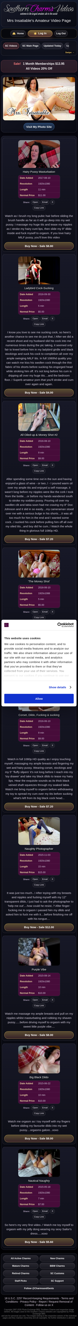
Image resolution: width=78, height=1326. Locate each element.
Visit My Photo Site (39, 126)
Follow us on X (44, 1305)
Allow (39, 698)
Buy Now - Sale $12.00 (39, 927)
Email (45, 202)
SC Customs (57, 1273)
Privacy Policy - (29, 1301)
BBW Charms (57, 1266)
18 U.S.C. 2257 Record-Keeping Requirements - (32, 1298)
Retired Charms (20, 1273)
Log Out (61, 33)
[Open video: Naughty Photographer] (39, 834)
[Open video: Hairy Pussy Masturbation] (39, 156)
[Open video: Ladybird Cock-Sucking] (39, 273)
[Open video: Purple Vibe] (39, 954)
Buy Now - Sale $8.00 (39, 1035)
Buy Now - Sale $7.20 (39, 539)
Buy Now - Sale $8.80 (39, 246)
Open (35, 202)
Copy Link (39, 207)
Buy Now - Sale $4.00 (39, 392)
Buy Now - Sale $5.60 (39, 1241)
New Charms (57, 1258)
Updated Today (52, 45)
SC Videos (11, 45)
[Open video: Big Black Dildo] (39, 1062)
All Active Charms (21, 1258)
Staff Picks (21, 1281)
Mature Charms (20, 1266)
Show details (57, 687)
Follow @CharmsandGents (39, 1288)
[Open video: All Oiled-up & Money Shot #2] (39, 420)
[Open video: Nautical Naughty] (39, 1165)
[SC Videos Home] (18, 33)
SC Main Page (30, 45)
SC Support (57, 1281)
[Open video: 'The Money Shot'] (39, 566)
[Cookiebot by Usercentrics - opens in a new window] (57, 625)
